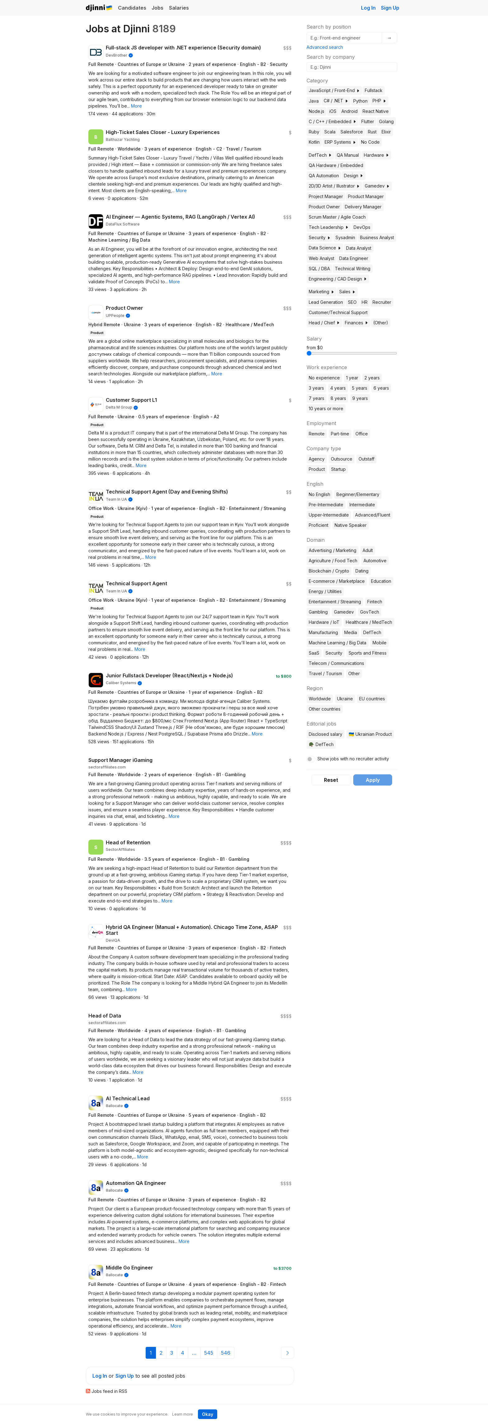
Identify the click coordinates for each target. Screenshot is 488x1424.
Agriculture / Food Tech (333, 560)
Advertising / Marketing (332, 550)
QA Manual (348, 155)
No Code (370, 142)
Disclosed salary (325, 734)
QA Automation (324, 175)
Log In (368, 8)
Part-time (340, 433)
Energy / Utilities (325, 591)
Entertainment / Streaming (335, 601)
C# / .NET (336, 100)
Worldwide (320, 698)
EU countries (372, 698)
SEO (352, 302)
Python (360, 101)
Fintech (374, 601)
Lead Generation (326, 302)
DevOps (362, 227)
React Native (376, 111)
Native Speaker (351, 525)
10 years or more (326, 408)
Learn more (182, 1414)
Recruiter (382, 302)
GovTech (369, 612)
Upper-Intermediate (329, 514)
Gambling (318, 612)
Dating (361, 570)
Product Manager (366, 196)
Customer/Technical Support (338, 312)
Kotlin (314, 142)
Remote (317, 433)
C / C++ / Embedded (332, 121)
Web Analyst (321, 258)
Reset (331, 780)
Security (320, 237)
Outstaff (366, 459)
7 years (316, 398)
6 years (381, 388)
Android (349, 111)
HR (365, 302)
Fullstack (373, 90)
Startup (338, 469)
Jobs (157, 8)
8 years (338, 398)
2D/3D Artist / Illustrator (334, 185)
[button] (136, 106)
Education (381, 581)
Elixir (386, 131)
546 (225, 1353)
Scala (330, 131)
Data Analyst (358, 248)
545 (208, 1353)
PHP (379, 100)
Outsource (341, 459)
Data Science (325, 247)
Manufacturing (323, 632)
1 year (352, 377)
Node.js (316, 111)
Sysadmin (345, 237)
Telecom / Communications (336, 663)
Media (350, 632)
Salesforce (351, 131)
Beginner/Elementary (357, 494)
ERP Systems (340, 142)
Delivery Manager (363, 206)
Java (314, 101)
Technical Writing (352, 268)
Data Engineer (353, 258)
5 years (359, 388)
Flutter (367, 121)
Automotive (375, 560)
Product (317, 469)
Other (354, 673)
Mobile (380, 642)
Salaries (179, 8)
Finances (356, 322)
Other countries (324, 709)
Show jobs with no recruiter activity (353, 758)
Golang (386, 121)
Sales (347, 291)
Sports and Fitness (368, 653)
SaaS (314, 653)
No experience (324, 377)
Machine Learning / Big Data (337, 642)
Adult (368, 550)
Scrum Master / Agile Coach (337, 217)
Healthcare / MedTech (369, 622)
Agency (317, 459)
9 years (360, 398)
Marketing (321, 291)
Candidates (132, 8)
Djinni (99, 8)
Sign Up (390, 8)
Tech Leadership (329, 227)
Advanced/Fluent (372, 514)
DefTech (320, 155)
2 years (372, 377)
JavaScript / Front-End (334, 90)
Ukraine (345, 698)
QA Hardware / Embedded (336, 165)
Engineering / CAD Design (338, 278)
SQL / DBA (319, 268)
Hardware (376, 155)
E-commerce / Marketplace (337, 581)
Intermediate (362, 504)
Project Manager (326, 196)
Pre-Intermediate (326, 504)
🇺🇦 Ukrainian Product (370, 734)
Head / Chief (324, 322)
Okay (207, 1414)
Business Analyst (377, 237)
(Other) (380, 322)
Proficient (318, 525)
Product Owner (324, 206)
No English (319, 494)
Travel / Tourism (325, 673)
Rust (372, 131)
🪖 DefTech (321, 744)
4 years (338, 388)
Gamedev (377, 185)
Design (353, 175)
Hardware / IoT (324, 622)
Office (361, 433)
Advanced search (325, 47)
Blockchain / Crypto (329, 570)
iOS (332, 111)
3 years (316, 388)
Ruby (314, 131)
